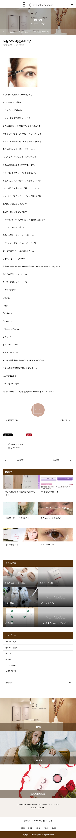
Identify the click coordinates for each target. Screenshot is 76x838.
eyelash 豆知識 (11, 648)
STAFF (46, 828)
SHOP (30, 828)
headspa (8, 653)
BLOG (54, 828)
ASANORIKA (12, 420)
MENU (37, 828)
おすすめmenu (11, 665)
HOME (22, 828)
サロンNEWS (19, 45)
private (8, 659)
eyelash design (10, 642)
